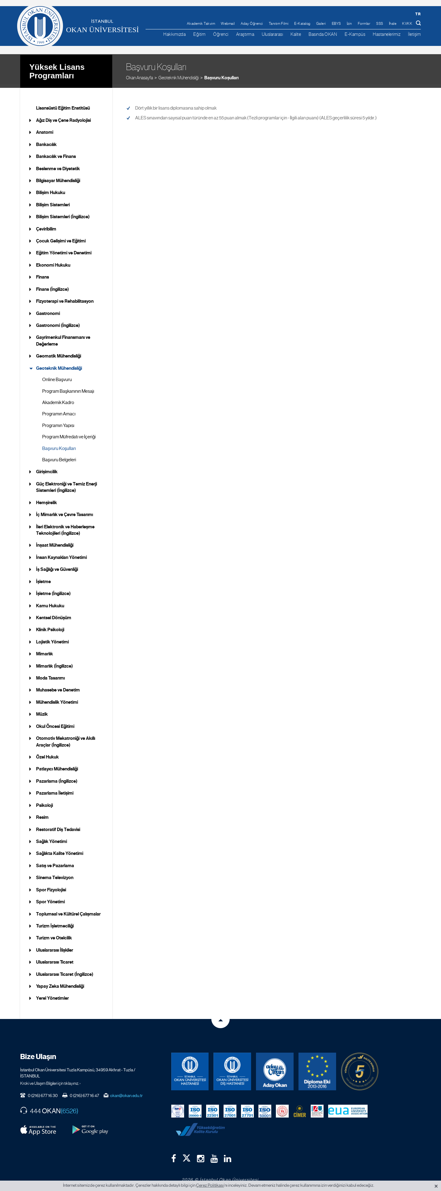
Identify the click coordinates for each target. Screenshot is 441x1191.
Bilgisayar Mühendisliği (58, 177)
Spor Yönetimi (50, 898)
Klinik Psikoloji (50, 626)
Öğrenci (220, 34)
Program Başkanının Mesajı (68, 387)
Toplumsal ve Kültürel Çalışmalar (68, 910)
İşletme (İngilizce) (53, 590)
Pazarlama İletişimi (54, 789)
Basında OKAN (323, 34)
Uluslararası (272, 34)
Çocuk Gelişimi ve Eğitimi (61, 237)
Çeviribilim (46, 225)
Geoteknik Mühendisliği (178, 73)
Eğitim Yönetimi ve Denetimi (63, 249)
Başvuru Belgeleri (59, 456)
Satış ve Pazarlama (55, 861)
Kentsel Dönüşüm (53, 614)
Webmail (228, 23)
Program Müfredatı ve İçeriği (69, 433)
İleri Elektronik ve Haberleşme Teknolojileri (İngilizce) (65, 526)
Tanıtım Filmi (279, 23)
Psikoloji (44, 801)
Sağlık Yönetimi (51, 838)
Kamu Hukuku (50, 602)
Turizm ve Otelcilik (54, 934)
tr (418, 14)
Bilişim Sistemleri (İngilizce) (63, 213)
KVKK (407, 23)
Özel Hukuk (47, 753)
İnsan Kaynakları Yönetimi (61, 553)
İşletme (43, 577)
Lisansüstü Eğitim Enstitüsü (63, 104)
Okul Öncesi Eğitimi (55, 722)
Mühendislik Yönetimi (57, 698)
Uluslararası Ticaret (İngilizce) (64, 970)
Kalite (296, 34)
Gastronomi (48, 309)
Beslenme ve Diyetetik (58, 164)
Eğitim (199, 34)
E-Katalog (302, 23)
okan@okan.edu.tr (126, 1091)
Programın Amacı (59, 410)
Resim (42, 813)
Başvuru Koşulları (221, 73)
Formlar (364, 23)
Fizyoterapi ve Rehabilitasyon (65, 297)
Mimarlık (44, 650)
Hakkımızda (174, 34)
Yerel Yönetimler (52, 994)
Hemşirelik (46, 498)
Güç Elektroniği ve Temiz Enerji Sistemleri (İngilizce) (66, 483)
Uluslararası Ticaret (54, 958)
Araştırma (245, 34)
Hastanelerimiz (386, 34)
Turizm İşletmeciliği (55, 922)
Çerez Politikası (210, 1185)
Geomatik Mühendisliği (58, 352)
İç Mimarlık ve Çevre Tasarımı (64, 511)
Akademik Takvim (201, 23)
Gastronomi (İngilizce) (58, 321)
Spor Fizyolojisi (51, 886)
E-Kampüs (355, 34)
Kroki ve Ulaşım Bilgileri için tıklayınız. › (50, 1079)
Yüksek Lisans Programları (57, 67)
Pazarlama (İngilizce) (56, 777)
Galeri (321, 23)
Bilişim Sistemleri (53, 201)
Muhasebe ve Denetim (58, 686)
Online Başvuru (57, 376)
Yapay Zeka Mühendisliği (60, 982)
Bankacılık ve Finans (56, 152)
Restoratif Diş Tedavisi (58, 825)
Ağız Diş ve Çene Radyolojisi (63, 116)
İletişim (414, 34)
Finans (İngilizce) (52, 285)
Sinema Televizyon (54, 874)
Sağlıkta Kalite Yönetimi (59, 849)
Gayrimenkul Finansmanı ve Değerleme (63, 337)
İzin (349, 23)
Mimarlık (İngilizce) (54, 662)
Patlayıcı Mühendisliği (57, 765)
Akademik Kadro (58, 399)
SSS (379, 23)
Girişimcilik (46, 468)
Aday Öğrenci (252, 23)
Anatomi (44, 128)
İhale (393, 23)
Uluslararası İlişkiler (54, 946)
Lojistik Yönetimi (52, 638)
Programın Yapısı (58, 421)
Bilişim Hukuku (50, 189)
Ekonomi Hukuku (53, 261)
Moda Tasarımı (50, 674)
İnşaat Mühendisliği (54, 541)
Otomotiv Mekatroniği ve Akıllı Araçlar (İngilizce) (65, 738)
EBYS (336, 23)
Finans (42, 273)
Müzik (42, 710)
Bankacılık (46, 140)
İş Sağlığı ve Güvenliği (57, 565)
